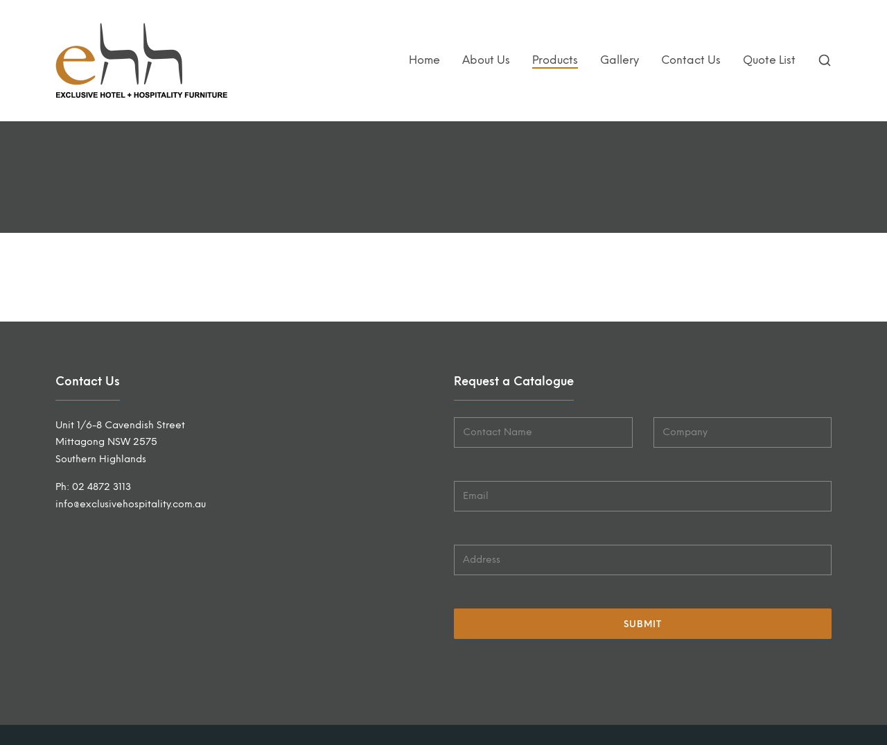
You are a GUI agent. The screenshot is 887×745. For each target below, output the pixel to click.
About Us (486, 60)
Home (424, 60)
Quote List (769, 60)
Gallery (619, 60)
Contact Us (691, 60)
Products (555, 60)
